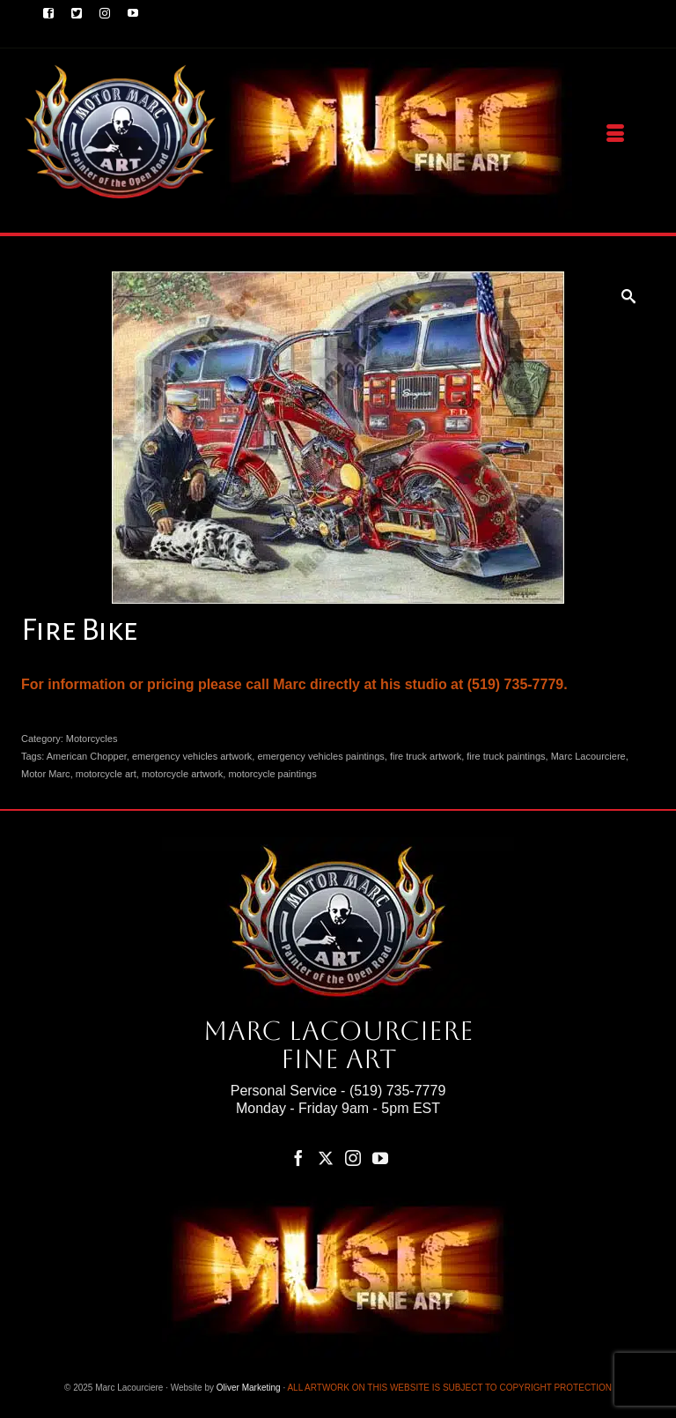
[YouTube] (380, 1157)
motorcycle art (106, 773)
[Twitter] (325, 1157)
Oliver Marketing (249, 1387)
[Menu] (615, 134)
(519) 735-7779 (397, 1090)
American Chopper (87, 756)
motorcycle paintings (272, 773)
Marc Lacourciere (588, 756)
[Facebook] (298, 1157)
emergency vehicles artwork (192, 756)
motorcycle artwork (182, 773)
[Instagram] (353, 1157)
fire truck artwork (425, 756)
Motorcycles (92, 738)
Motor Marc (45, 773)
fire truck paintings (506, 756)
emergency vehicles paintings (320, 756)
